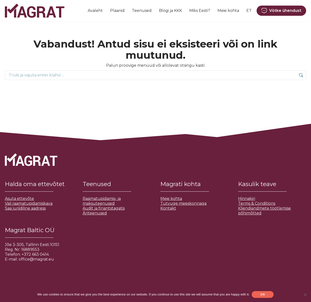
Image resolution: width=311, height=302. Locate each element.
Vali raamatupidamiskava (28, 203)
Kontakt (168, 208)
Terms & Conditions (256, 203)
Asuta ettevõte (19, 198)
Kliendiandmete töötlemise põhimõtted (264, 210)
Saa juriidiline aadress (25, 208)
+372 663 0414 (35, 254)
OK (262, 294)
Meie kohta (171, 198)
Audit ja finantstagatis (104, 208)
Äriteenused (95, 213)
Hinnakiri (246, 198)
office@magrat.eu (36, 259)
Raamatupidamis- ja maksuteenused (102, 201)
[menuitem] (249, 10)
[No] (304, 294)
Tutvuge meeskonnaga (183, 203)
